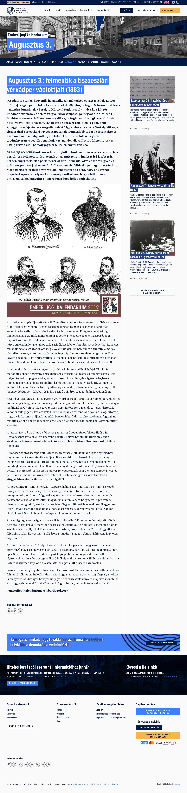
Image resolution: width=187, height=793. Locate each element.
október (94, 62)
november (105, 62)
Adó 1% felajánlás (148, 728)
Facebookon (170, 676)
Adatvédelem (12, 718)
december (116, 62)
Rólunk (46, 10)
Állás (59, 721)
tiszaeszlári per (17, 131)
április (37, 62)
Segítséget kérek (146, 11)
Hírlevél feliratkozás (22, 683)
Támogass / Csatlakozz (110, 2)
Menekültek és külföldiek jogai (108, 714)
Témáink (85, 10)
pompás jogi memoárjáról (38, 165)
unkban (26, 152)
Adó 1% (127, 11)
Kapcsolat (157, 2)
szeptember (83, 62)
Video (125, 2)
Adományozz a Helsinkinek (161, 643)
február (18, 62)
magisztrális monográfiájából (54, 491)
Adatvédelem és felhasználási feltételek (96, 784)
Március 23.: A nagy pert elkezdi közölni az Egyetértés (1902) (149, 255)
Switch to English (166, 2)
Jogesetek (70, 10)
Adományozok (170, 11)
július (60, 62)
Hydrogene (176, 784)
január (9, 62)
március (28, 62)
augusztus (70, 62)
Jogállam (100, 710)
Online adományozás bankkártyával (158, 736)
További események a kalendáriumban (153, 291)
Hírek (57, 10)
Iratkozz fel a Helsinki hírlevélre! (43, 2)
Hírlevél (146, 2)
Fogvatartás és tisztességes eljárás (111, 718)
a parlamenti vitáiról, (53, 161)
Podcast (136, 2)
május (44, 62)
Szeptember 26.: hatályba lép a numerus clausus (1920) (149, 103)
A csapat (60, 714)
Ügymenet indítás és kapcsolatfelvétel (158, 711)
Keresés (101, 10)
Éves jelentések (63, 718)
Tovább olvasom (138, 129)
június (53, 62)
